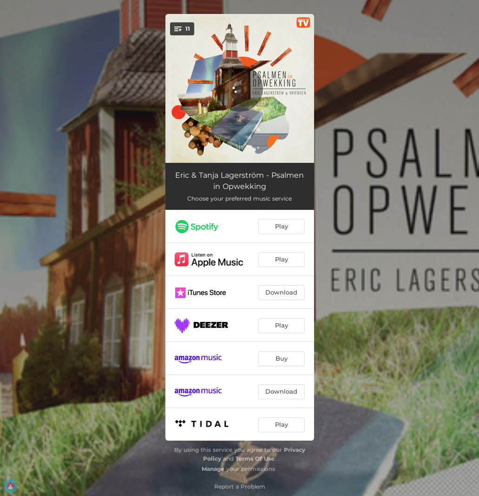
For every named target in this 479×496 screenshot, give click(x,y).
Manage (213, 468)
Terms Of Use (255, 458)
